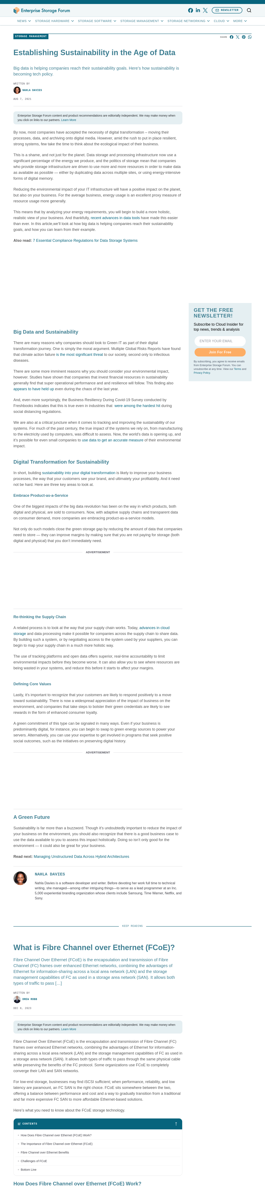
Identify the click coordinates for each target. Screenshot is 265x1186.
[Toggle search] (249, 10)
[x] (205, 10)
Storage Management (142, 20)
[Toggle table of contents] (98, 1123)
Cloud (222, 20)
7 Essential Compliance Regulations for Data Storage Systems (85, 240)
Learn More (68, 120)
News (24, 20)
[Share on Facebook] (231, 37)
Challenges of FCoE (34, 1161)
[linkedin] (197, 10)
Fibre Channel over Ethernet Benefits (45, 1152)
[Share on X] (237, 37)
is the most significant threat (79, 354)
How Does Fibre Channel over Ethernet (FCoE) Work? (56, 1135)
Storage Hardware (54, 20)
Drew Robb (25, 999)
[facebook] (190, 10)
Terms (237, 369)
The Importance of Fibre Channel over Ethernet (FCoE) (56, 1144)
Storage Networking (189, 20)
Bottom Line (28, 1169)
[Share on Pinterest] (244, 37)
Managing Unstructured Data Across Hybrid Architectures (81, 856)
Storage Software (97, 20)
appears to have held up (33, 389)
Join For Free (220, 352)
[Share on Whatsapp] (250, 37)
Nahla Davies (27, 90)
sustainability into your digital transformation (78, 473)
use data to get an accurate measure (112, 440)
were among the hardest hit (136, 406)
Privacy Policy (202, 372)
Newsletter (227, 10)
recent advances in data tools (115, 218)
